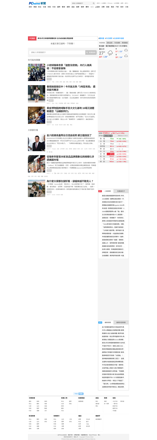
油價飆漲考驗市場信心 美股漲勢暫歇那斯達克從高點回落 (121, 387)
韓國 (39, 176)
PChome (110, 3)
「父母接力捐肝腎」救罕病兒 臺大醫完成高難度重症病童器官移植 (124, 230)
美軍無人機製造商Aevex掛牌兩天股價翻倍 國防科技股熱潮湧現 (123, 339)
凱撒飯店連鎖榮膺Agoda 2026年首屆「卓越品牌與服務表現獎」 (124, 205)
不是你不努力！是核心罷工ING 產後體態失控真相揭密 (120, 346)
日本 (82, 149)
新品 (76, 173)
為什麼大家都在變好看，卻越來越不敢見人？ (70, 181)
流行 (45, 410)
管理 (79, 426)
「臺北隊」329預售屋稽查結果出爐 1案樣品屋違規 (119, 384)
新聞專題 (81, 398)
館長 (64, 125)
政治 (39, 7)
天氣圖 (114, 410)
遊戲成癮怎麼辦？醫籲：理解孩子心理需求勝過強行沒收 (121, 240)
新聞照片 (57, 416)
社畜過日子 (121, 191)
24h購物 (103, 3)
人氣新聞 (104, 191)
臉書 (77, 82)
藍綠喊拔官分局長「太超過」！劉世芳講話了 (117, 355)
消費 (102, 7)
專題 (35, 7)
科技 (54, 7)
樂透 (105, 401)
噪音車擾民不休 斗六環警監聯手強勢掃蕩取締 (117, 377)
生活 (92, 7)
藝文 (87, 421)
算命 (97, 401)
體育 (87, 7)
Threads (54, 149)
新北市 (60, 125)
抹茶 (69, 173)
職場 (63, 7)
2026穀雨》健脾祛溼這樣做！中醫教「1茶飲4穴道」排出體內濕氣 (124, 199)
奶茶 (61, 173)
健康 (77, 7)
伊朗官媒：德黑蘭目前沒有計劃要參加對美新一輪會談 (120, 252)
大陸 (126, 7)
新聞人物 (64, 398)
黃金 (68, 125)
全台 (53, 103)
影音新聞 (32, 416)
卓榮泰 (70, 149)
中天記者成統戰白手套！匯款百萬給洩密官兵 (117, 365)
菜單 (32, 176)
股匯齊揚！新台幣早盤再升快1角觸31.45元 (116, 336)
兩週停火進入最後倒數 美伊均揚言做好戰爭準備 (118, 333)
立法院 (85, 149)
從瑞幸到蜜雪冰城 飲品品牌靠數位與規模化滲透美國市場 (121, 374)
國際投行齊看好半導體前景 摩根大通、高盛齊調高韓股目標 (122, 352)
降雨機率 (72, 103)
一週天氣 (115, 403)
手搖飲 (65, 173)
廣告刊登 (70, 435)
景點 (67, 82)
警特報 (122, 401)
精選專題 (80, 401)
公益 (87, 424)
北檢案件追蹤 (118, 38)
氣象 (114, 398)
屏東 (61, 82)
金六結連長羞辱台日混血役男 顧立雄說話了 (116, 327)
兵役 (67, 149)
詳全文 (49, 79)
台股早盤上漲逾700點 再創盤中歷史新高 (115, 368)
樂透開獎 (125, 43)
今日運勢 (108, 38)
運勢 (68, 7)
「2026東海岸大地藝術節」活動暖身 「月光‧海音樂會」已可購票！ (125, 224)
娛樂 (82, 7)
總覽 (79, 419)
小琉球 (57, 82)
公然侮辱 (62, 149)
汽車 (117, 7)
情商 (45, 403)
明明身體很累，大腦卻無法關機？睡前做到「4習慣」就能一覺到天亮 (125, 233)
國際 (58, 7)
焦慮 (86, 173)
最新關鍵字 (99, 419)
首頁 (30, 7)
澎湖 (74, 82)
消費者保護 (77, 435)
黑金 (71, 125)
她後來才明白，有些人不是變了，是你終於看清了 (119, 380)
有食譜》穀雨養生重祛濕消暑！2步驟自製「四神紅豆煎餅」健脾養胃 (125, 208)
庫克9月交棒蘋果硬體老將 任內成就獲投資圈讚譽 (55, 38)
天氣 (53, 82)
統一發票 (106, 403)
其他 (45, 421)
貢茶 (35, 176)
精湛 (90, 173)
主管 (58, 149)
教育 (78, 149)
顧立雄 (50, 152)
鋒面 (68, 103)
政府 (121, 7)
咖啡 (58, 173)
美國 (93, 173)
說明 (122, 3)
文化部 (56, 125)
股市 (98, 3)
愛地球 (88, 426)
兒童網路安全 (84, 435)
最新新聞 (104, 322)
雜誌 (112, 7)
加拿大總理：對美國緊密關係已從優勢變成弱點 (118, 249)
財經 (49, 7)
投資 (79, 424)
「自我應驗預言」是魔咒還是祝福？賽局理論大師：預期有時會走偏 (125, 227)
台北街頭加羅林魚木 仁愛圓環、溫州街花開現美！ (119, 214)
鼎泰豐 (46, 176)
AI (52, 173)
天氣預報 (60, 103)
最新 (30, 401)
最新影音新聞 (121, 322)
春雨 (65, 103)
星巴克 (79, 173)
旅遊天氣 (115, 406)
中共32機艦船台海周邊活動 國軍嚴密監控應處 (117, 330)
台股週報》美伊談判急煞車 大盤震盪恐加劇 (116, 255)
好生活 (88, 419)
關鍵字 (98, 416)
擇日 (97, 406)
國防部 (74, 149)
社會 (44, 7)
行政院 (90, 149)
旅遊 (107, 7)
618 (53, 125)
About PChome (93, 435)
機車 (70, 82)
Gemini (53, 194)
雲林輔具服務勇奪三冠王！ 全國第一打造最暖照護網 (120, 358)
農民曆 (101, 38)
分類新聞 (32, 398)
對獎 (105, 398)
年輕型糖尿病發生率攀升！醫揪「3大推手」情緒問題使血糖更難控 (124, 237)
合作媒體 (116, 3)
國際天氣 (115, 408)
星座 (73, 7)
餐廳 (80, 82)
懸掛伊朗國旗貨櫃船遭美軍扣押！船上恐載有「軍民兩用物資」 (123, 349)
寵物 (45, 401)
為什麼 (58, 194)
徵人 (99, 435)
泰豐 (83, 173)
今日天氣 (102, 43)
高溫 (77, 103)
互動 (55, 173)
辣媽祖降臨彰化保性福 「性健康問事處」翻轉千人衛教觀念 (122, 371)
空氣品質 (109, 43)
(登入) (126, 3)
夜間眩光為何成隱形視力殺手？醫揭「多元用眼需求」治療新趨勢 (124, 202)
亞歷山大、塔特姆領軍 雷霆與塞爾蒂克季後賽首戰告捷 (120, 243)
